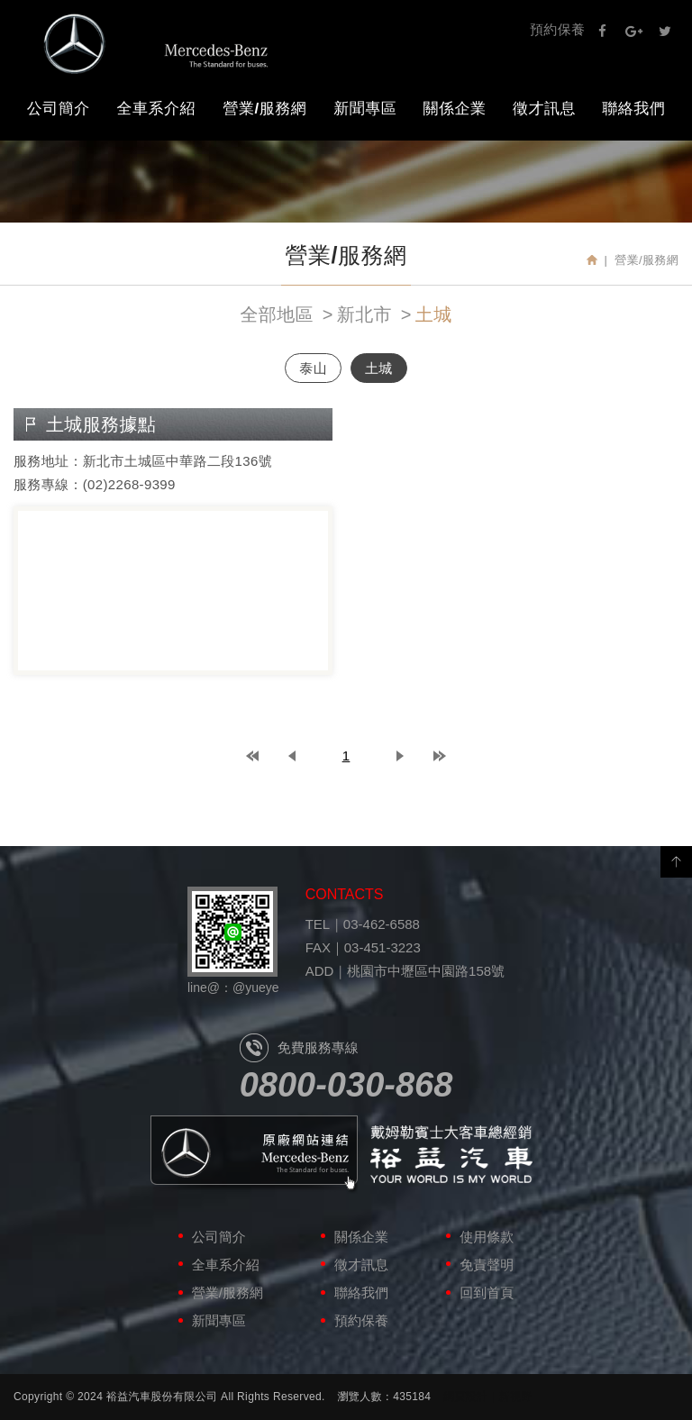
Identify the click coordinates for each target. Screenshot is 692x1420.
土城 (433, 314)
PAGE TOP (676, 862)
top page (252, 756)
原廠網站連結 (254, 1154)
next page (400, 756)
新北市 (364, 314)
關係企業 (455, 108)
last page (440, 756)
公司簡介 (58, 108)
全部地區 (276, 314)
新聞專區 (364, 108)
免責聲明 (487, 1264)
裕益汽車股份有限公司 (156, 43)
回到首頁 (487, 1292)
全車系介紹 (156, 108)
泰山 (313, 368)
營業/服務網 (265, 108)
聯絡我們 (633, 108)
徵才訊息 (544, 108)
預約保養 (557, 29)
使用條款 (487, 1236)
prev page (292, 756)
